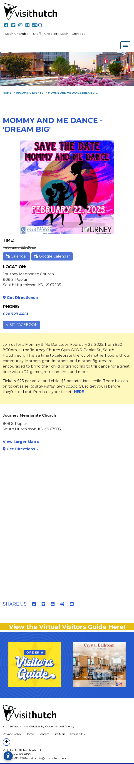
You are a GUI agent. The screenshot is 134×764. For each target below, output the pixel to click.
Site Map (59, 734)
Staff (37, 33)
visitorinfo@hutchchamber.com (50, 758)
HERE (79, 392)
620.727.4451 (15, 314)
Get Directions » (20, 298)
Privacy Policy (12, 734)
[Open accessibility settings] (8, 755)
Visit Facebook (21, 325)
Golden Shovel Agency (59, 726)
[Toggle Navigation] (125, 45)
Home (30, 734)
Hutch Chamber (16, 33)
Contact (78, 33)
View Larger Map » (21, 442)
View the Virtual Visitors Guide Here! (67, 627)
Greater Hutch (56, 33)
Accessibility (77, 734)
